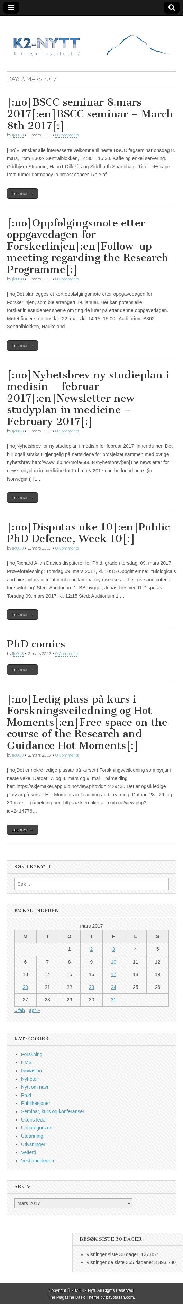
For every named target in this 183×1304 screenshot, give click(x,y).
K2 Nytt (88, 1290)
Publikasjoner (35, 1103)
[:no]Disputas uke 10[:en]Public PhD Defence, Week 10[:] (88, 533)
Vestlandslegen (37, 1160)
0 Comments (67, 134)
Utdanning (32, 1136)
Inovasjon (31, 1070)
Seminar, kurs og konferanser (52, 1111)
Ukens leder (34, 1120)
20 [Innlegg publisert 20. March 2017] (25, 987)
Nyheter (29, 1079)
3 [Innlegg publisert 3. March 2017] (113, 949)
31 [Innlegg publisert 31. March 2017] (113, 999)
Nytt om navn (35, 1087)
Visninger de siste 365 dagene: (120, 1262)
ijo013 (18, 134)
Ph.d (26, 1095)
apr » (34, 1010)
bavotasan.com (120, 1297)
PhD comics (36, 644)
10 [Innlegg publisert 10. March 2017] (113, 962)
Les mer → (22, 193)
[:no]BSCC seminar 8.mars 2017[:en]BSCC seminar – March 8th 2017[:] (90, 114)
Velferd (28, 1152)
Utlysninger (33, 1144)
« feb (19, 1010)
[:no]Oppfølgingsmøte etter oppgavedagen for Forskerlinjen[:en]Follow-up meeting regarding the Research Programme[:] (87, 246)
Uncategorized (36, 1128)
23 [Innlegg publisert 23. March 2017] (91, 987)
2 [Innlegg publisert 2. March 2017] (91, 949)
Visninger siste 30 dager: (113, 1254)
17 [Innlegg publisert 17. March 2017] (113, 974)
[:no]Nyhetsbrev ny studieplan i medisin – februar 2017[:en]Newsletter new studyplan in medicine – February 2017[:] (88, 398)
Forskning (31, 1054)
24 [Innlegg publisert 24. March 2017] (113, 987)
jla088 (18, 279)
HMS (26, 1062)
